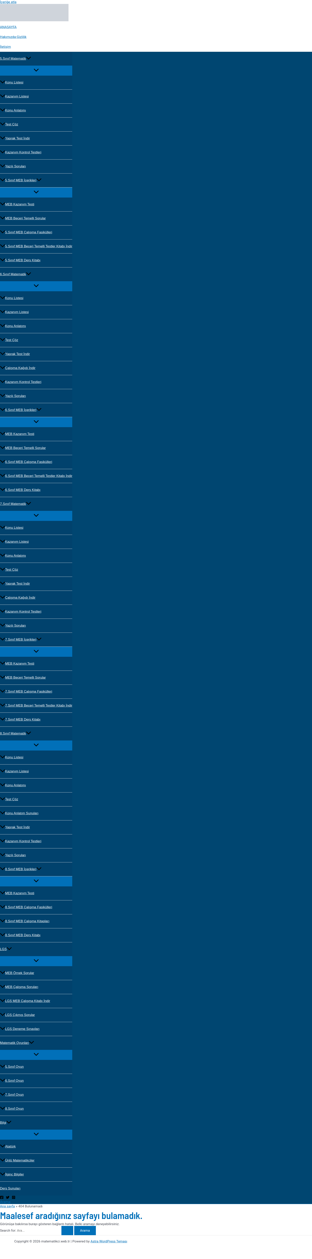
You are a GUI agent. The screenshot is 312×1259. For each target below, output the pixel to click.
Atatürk (8, 1146)
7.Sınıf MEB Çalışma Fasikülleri (26, 691)
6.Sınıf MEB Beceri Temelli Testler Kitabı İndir (36, 476)
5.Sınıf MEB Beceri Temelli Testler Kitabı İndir (36, 246)
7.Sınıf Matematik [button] (15, 504)
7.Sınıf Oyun (12, 1095)
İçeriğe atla (8, 2)
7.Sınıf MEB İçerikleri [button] (21, 639)
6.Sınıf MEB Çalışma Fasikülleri (26, 462)
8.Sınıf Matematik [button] (15, 733)
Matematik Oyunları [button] (17, 1043)
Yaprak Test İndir (15, 138)
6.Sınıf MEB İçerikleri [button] (21, 410)
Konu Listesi (11, 82)
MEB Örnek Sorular (17, 973)
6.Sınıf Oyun (12, 1081)
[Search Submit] (67, 1230)
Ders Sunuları (10, 1188)
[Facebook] (2, 1198)
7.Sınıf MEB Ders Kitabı (20, 719)
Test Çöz (9, 124)
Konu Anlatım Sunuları (19, 813)
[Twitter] (7, 1198)
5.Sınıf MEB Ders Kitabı (20, 260)
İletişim (5, 47)
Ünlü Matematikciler (17, 1160)
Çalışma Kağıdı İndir (17, 368)
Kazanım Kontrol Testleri (20, 152)
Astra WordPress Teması (109, 1241)
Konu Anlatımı (13, 110)
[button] (28, 59)
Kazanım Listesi (14, 96)
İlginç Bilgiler (12, 1174)
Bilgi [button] (5, 1123)
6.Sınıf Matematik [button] (15, 274)
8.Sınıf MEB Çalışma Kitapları (24, 921)
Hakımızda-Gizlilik (13, 37)
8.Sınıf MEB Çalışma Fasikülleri (26, 907)
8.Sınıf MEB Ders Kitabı (20, 935)
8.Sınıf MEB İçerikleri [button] (21, 869)
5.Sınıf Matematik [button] (15, 59)
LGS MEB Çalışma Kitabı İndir (25, 1001)
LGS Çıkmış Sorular (17, 1015)
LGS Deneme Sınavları (20, 1029)
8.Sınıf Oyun (12, 1109)
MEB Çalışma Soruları (19, 987)
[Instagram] (13, 1198)
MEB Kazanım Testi (17, 204)
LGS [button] (6, 949)
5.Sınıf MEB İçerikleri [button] (21, 180)
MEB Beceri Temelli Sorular (23, 218)
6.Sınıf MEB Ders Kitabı (20, 490)
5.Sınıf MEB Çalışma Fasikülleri (26, 232)
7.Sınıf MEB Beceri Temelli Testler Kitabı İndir (36, 705)
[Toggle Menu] (36, 70)
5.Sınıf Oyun (12, 1067)
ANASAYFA (8, 27)
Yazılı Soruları (13, 166)
